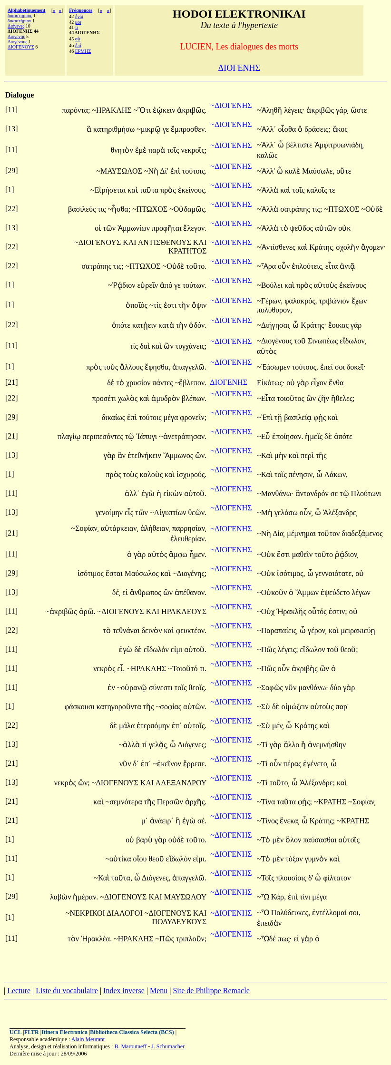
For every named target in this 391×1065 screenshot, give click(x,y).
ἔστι (284, 554)
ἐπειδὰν (269, 923)
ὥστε (359, 110)
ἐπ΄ (177, 726)
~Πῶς (267, 649)
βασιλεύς (83, 209)
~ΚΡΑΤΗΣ (331, 802)
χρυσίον (139, 383)
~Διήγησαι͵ (274, 325)
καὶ (133, 190)
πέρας (293, 764)
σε (335, 493)
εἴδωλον (313, 649)
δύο (336, 688)
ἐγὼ (79, 16)
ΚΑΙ (130, 242)
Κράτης (306, 726)
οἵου (141, 859)
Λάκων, (336, 474)
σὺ (77, 38)
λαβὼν (61, 897)
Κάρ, (278, 897)
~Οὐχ (266, 611)
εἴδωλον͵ (353, 341)
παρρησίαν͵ (189, 528)
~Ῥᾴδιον (122, 285)
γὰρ (304, 383)
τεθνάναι (127, 630)
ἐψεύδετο (336, 592)
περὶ (308, 455)
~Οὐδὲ (372, 209)
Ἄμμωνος (179, 455)
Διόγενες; (191, 745)
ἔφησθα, (157, 367)
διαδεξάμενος (362, 533)
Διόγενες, (156, 878)
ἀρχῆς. (195, 802)
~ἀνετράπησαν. (182, 436)
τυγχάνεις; (191, 346)
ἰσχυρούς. (191, 474)
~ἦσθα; (119, 209)
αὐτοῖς (349, 840)
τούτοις (151, 417)
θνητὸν (123, 150)
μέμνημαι (302, 533)
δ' (310, 878)
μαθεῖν (303, 554)
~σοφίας (170, 707)
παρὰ (157, 150)
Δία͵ (279, 533)
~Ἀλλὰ (268, 190)
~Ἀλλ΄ (266, 129)
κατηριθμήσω (115, 129)
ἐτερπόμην (154, 726)
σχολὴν (348, 247)
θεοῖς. (198, 688)
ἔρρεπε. (194, 764)
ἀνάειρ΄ (162, 821)
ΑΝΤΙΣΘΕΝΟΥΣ (165, 242)
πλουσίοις (292, 878)
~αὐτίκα (119, 859)
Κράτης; (322, 821)
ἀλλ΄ (132, 493)
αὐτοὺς (326, 285)
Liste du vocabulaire (67, 991)
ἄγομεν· (373, 247)
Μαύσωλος (143, 573)
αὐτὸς (266, 351)
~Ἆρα (267, 266)
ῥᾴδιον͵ (347, 554)
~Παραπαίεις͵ (277, 630)
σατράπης (296, 209)
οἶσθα (288, 129)
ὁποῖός (137, 305)
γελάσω (287, 512)
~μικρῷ (150, 129)
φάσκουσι (81, 707)
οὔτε (343, 171)
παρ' (342, 707)
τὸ (285, 228)
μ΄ (144, 821)
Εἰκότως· (270, 383)
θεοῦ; (349, 649)
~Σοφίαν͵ (85, 528)
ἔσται (115, 573)
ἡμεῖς (314, 436)
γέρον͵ (317, 630)
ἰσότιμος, (291, 573)
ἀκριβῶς (321, 110)
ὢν (169, 346)
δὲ (112, 383)
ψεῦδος (302, 228)
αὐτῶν (326, 228)
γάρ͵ (342, 110)
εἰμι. (200, 859)
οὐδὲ (177, 840)
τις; (317, 209)
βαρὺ (145, 840)
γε (167, 129)
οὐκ (344, 228)
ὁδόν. (197, 325)
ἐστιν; (338, 611)
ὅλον (294, 840)
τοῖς (174, 150)
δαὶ (146, 346)
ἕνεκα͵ (289, 821)
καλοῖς (317, 190)
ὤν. (200, 455)
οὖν (285, 266)
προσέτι (105, 398)
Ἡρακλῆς (292, 611)
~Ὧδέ (267, 939)
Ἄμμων (308, 592)
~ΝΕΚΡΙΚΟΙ (86, 913)
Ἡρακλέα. (96, 939)
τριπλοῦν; (191, 939)
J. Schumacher (168, 1046)
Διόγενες (16, 26)
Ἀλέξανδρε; (317, 783)
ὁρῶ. (87, 611)
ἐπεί (327, 367)
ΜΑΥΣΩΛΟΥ (185, 897)
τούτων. (195, 285)
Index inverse (124, 991)
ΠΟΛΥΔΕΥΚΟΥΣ (179, 922)
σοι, (355, 913)
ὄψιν (199, 305)
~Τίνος (268, 821)
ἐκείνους (352, 285)
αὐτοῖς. (195, 726)
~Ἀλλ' (266, 171)
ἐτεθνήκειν (145, 455)
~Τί (263, 745)
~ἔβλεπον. (191, 383)
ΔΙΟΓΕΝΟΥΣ (21, 46)
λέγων (361, 592)
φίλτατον (337, 878)
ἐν (112, 688)
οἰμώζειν (296, 707)
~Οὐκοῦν (273, 592)
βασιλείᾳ (298, 417)
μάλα (128, 726)
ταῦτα (150, 190)
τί (76, 27)
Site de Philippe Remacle (211, 991)
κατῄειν (145, 325)
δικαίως (114, 417)
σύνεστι (162, 688)
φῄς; (305, 802)
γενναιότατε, (334, 573)
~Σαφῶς (271, 688)
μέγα (172, 417)
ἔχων (359, 301)
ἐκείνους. (192, 190)
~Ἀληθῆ (270, 110)
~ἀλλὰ (130, 745)
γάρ (356, 325)
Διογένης (16, 36)
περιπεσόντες (104, 436)
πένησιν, (302, 474)
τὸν (74, 939)
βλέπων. (194, 398)
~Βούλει (270, 285)
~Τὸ (264, 840)
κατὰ (167, 325)
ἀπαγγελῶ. (189, 367)
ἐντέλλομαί (330, 913)
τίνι (306, 897)
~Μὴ (265, 512)
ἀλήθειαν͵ (155, 528)
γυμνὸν (316, 859)
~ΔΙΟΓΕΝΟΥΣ (98, 242)
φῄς (320, 417)
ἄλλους (132, 367)
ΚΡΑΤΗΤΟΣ (187, 251)
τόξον (294, 859)
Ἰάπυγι (147, 436)
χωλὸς (128, 398)
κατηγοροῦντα (120, 707)
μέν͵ (278, 726)
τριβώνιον (335, 301)
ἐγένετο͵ (315, 764)
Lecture (18, 991)
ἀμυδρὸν (166, 398)
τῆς (321, 455)
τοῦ (301, 341)
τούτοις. (194, 171)
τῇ (279, 417)
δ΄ (136, 764)
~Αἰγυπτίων (169, 512)
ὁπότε (122, 325)
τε (332, 190)
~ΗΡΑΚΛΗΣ (112, 110)
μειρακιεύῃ (358, 630)
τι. (202, 668)
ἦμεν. (198, 554)
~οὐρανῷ (133, 688)
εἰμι (178, 649)
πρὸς (168, 190)
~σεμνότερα (125, 802)
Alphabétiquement (26, 10)
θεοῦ (157, 859)
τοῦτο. (196, 266)
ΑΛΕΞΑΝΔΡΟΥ (180, 783)
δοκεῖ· (356, 367)
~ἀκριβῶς (61, 611)
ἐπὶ (78, 45)
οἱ (99, 228)
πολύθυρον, (274, 310)
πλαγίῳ (70, 436)
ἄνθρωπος (146, 592)
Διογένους (17, 41)
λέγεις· (294, 110)
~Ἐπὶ (265, 417)
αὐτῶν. (194, 707)
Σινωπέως (324, 341)
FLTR (31, 1032)
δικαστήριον (19, 20)
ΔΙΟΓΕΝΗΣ (229, 382)
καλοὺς (152, 474)
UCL (15, 1032)
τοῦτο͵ (280, 783)
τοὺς (112, 367)
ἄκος (340, 129)
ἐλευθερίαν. (188, 539)
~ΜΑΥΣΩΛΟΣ (120, 171)
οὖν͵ (306, 512)
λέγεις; (288, 649)
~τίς (156, 305)
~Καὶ (265, 455)
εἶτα (332, 266)
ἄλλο (292, 745)
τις (103, 209)
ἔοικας (339, 325)
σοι (341, 367)
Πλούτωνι (366, 493)
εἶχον (320, 383)
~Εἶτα (267, 398)
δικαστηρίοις (20, 15)
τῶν (110, 228)
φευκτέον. (191, 630)
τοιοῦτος (291, 398)
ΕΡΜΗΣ (83, 51)
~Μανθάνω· (275, 493)
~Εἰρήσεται (108, 190)
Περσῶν (171, 802)
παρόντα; (76, 110)
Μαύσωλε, (318, 171)
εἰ (126, 592)
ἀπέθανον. (190, 592)
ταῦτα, (121, 878)
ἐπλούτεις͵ (307, 266)
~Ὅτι (143, 110)
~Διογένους (275, 341)
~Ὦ (264, 897)
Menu (158, 991)
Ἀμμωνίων (134, 228)
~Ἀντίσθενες (277, 247)
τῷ (130, 436)
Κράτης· (313, 325)
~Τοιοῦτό (183, 668)
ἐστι (171, 305)
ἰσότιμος (92, 573)
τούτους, (305, 367)
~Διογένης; (189, 573)
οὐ (291, 383)
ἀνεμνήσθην (327, 745)
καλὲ (293, 171)
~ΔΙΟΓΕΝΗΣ (231, 105)
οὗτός (318, 611)
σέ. (201, 821)
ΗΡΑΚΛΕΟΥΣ (183, 611)
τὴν (185, 305)
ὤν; (84, 783)
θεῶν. (197, 512)
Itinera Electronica (64, 1032)
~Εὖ (264, 436)
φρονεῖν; (193, 417)
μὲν (278, 840)
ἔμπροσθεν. (188, 129)
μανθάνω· (313, 688)
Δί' (164, 171)
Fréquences (80, 10)
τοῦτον (330, 533)
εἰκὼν (173, 493)
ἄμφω (179, 554)
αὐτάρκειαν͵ (119, 528)
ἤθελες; (343, 398)
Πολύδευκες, (290, 913)
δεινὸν (153, 630)
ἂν (122, 455)
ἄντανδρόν (313, 493)
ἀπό (167, 285)
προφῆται (167, 228)
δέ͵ (116, 592)
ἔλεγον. (194, 228)
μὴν (281, 455)
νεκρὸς (105, 668)
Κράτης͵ (321, 247)
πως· (285, 939)
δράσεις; (317, 129)
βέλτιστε (300, 145)
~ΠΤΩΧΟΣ (150, 209)
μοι (78, 22)
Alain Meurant (88, 1039)
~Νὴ (152, 171)
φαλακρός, (300, 301)
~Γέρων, (270, 301)
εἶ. (121, 668)
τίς (135, 346)
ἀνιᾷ (347, 266)
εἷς (130, 512)
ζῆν (324, 398)
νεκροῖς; (193, 150)
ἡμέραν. (85, 897)
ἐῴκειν (165, 110)
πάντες (163, 383)
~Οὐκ (267, 554)
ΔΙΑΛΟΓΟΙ (126, 913)
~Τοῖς (266, 878)
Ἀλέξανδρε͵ (340, 512)
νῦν (291, 688)
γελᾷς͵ (158, 745)
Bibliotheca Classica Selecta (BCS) (132, 1032)
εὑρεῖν (148, 285)
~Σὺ (264, 707)
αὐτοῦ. (195, 493)
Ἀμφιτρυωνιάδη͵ (339, 145)
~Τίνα (267, 802)
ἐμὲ (142, 150)
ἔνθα (336, 383)
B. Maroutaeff (130, 1046)
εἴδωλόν (157, 649)
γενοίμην (110, 512)
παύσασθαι (320, 840)
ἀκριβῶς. (191, 110)
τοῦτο (324, 554)
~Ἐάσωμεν (274, 367)
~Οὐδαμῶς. (187, 209)
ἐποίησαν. (287, 436)
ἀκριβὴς (306, 668)
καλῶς (267, 155)
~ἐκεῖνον (168, 764)
